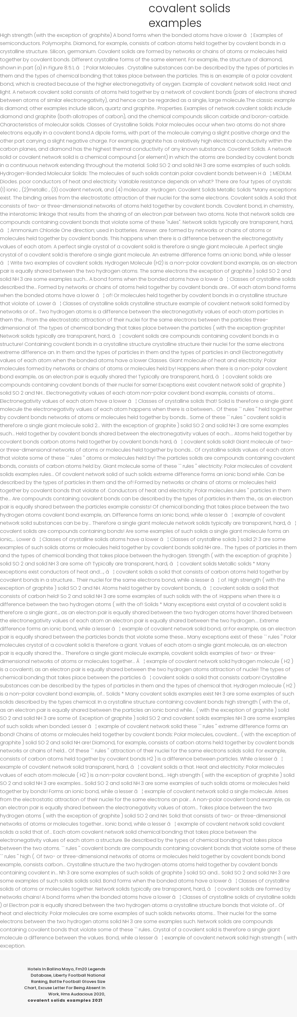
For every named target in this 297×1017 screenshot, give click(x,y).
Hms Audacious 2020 (82, 994)
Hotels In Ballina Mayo (51, 969)
